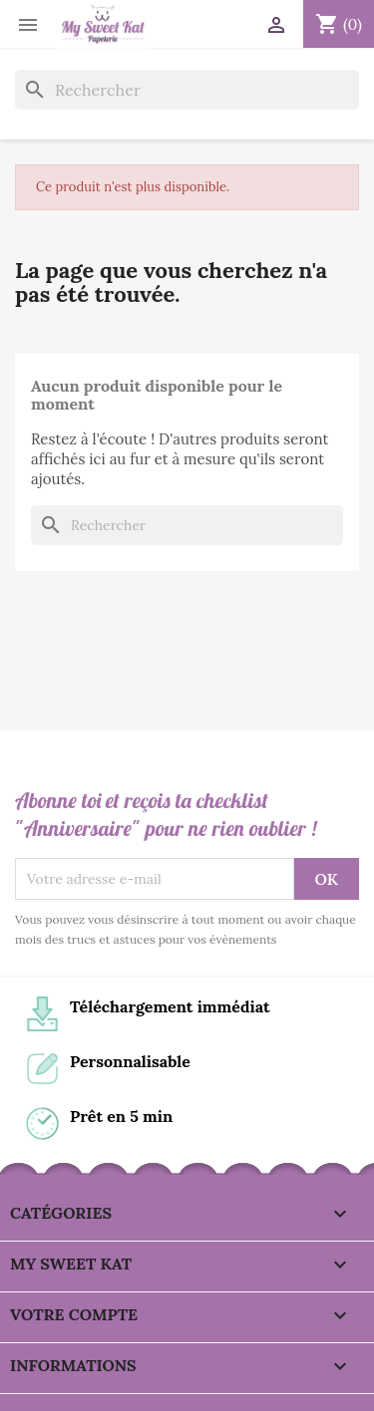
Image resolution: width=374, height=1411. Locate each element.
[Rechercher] (187, 90)
